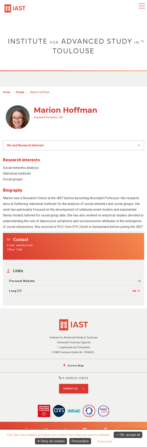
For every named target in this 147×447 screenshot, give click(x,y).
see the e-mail (24, 245)
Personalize (80, 441)
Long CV (15, 291)
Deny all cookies (51, 441)
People (20, 92)
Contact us (70, 388)
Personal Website (22, 281)
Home (6, 92)
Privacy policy (104, 441)
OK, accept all (128, 435)
